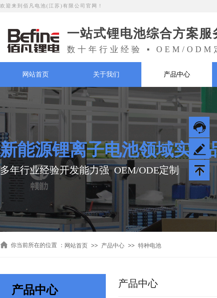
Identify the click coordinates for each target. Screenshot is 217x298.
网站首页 (35, 74)
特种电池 (149, 246)
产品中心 (177, 74)
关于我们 (106, 74)
